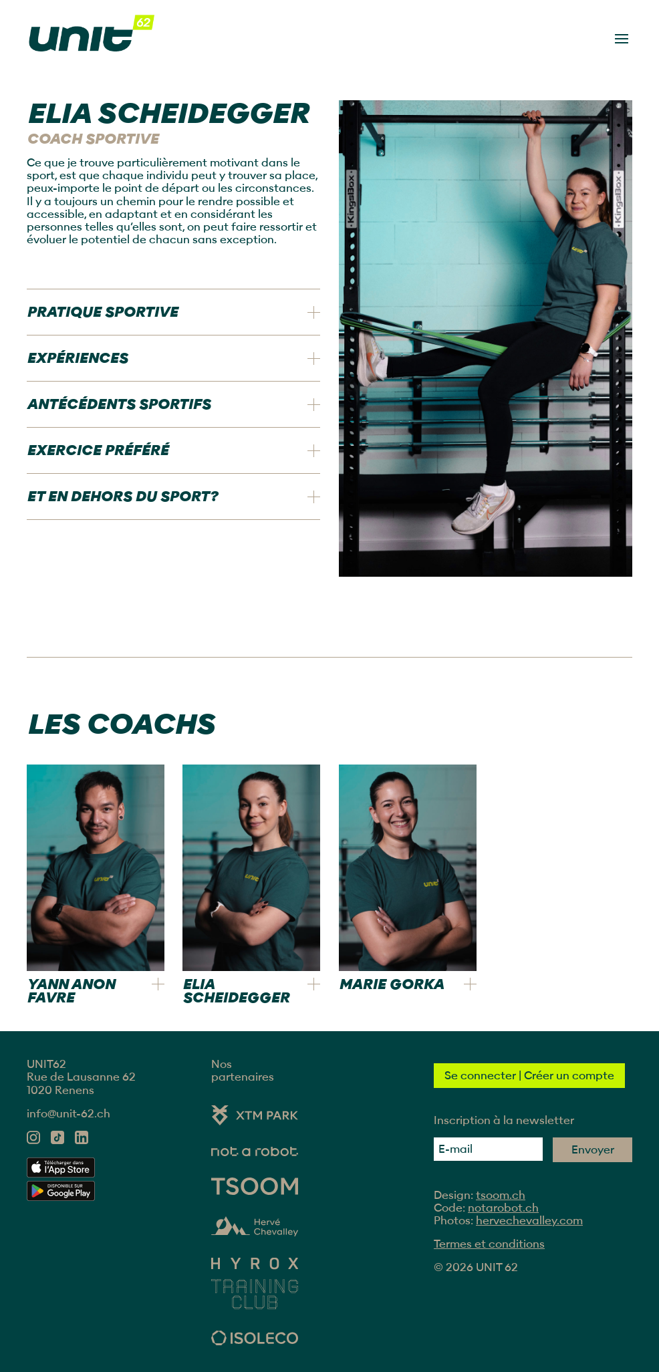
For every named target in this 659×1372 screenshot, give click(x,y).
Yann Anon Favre (71, 991)
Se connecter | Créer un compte (529, 1076)
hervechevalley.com (529, 1221)
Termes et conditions (489, 1244)
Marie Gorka (391, 984)
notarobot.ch (503, 1208)
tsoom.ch (500, 1195)
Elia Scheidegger (235, 991)
